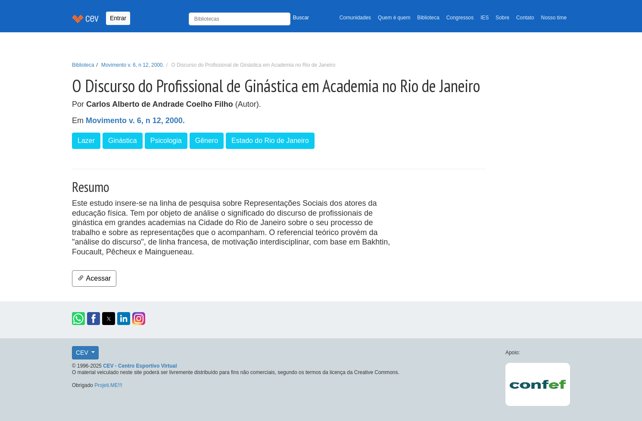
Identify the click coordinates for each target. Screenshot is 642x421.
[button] (78, 318)
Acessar (94, 278)
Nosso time (554, 18)
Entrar (118, 18)
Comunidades (355, 18)
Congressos (460, 18)
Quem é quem (394, 18)
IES (484, 18)
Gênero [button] (206, 140)
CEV (83, 352)
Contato (525, 18)
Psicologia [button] (166, 140)
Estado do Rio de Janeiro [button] (270, 140)
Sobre (502, 18)
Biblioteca (428, 18)
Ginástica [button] (122, 140)
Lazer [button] (86, 140)
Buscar (301, 18)
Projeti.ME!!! (108, 385)
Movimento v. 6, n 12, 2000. (132, 65)
